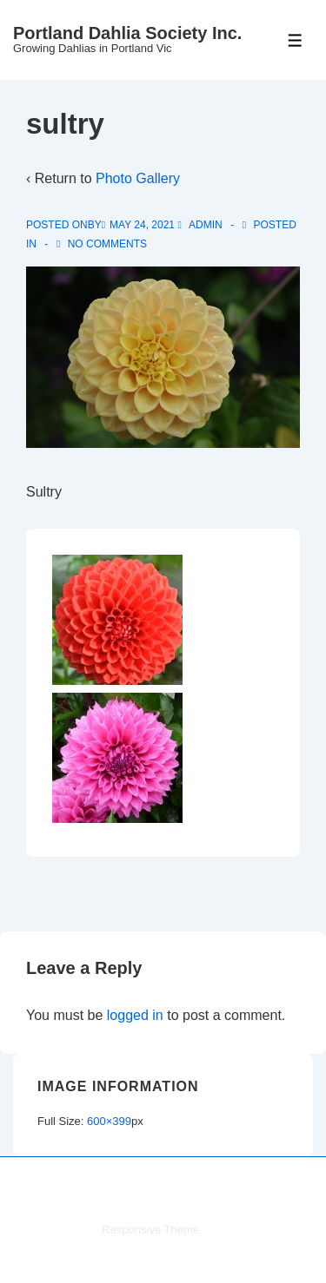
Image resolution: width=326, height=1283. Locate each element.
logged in (135, 1015)
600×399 (109, 1121)
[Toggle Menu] (295, 40)
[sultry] (142, 225)
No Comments (107, 244)
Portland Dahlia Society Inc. (127, 33)
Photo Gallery (138, 178)
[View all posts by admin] (201, 225)
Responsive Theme (150, 1229)
